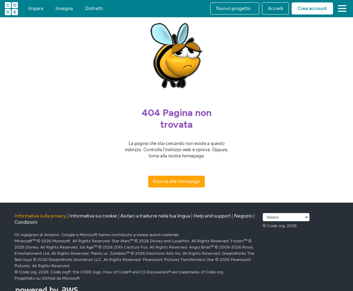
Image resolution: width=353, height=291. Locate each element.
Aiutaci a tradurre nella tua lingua (155, 216)
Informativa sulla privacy (40, 216)
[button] (234, 8)
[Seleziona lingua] (286, 217)
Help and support (212, 216)
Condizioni (25, 222)
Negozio (243, 216)
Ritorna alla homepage (176, 181)
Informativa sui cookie (93, 216)
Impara (35, 8)
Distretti (94, 8)
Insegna (64, 8)
